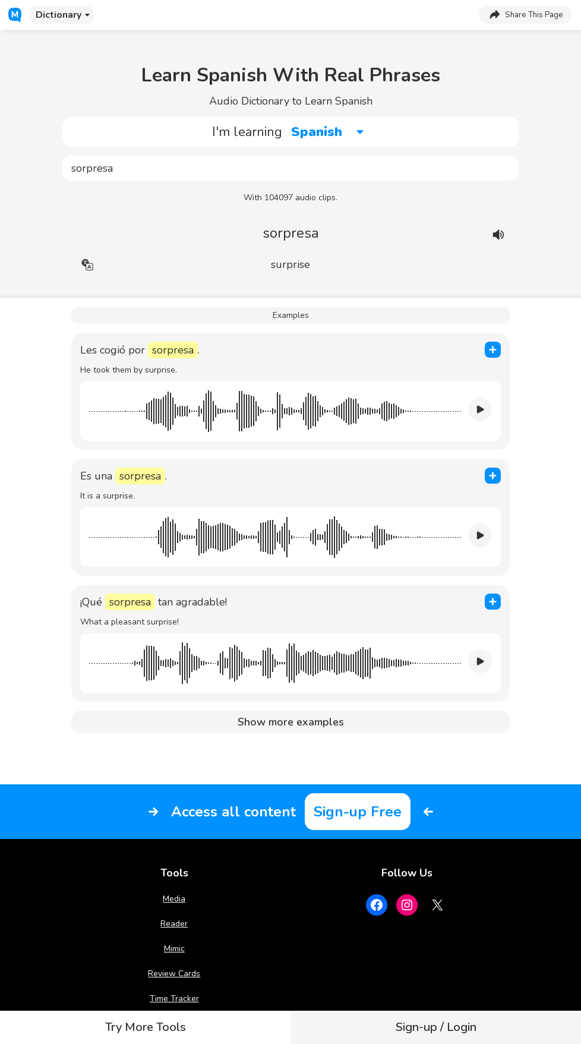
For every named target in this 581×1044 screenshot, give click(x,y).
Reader (174, 923)
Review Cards (174, 973)
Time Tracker (174, 998)
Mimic (174, 948)
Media (174, 898)
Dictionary (58, 14)
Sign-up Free (358, 811)
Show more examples (291, 722)
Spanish (316, 132)
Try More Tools (145, 1027)
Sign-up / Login (436, 1027)
